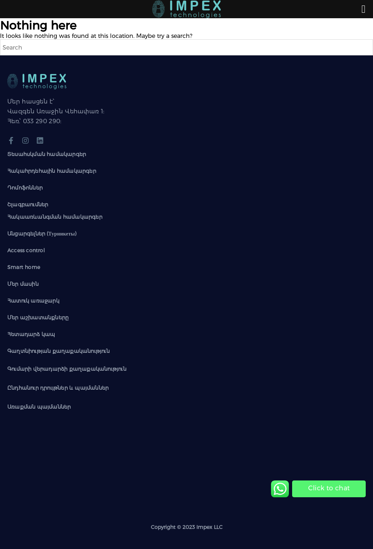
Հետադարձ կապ (31, 334)
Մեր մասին (23, 284)
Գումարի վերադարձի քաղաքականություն (66, 369)
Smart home (23, 267)
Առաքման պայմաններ (39, 407)
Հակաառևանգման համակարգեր (54, 217)
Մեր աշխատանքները (37, 317)
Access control (26, 250)
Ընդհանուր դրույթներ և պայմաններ (58, 388)
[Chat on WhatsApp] (329, 488)
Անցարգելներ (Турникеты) (41, 233)
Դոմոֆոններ (25, 187)
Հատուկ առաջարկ (33, 300)
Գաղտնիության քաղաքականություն (58, 351)
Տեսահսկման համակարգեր (46, 154)
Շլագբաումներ (27, 204)
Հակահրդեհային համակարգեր (51, 171)
